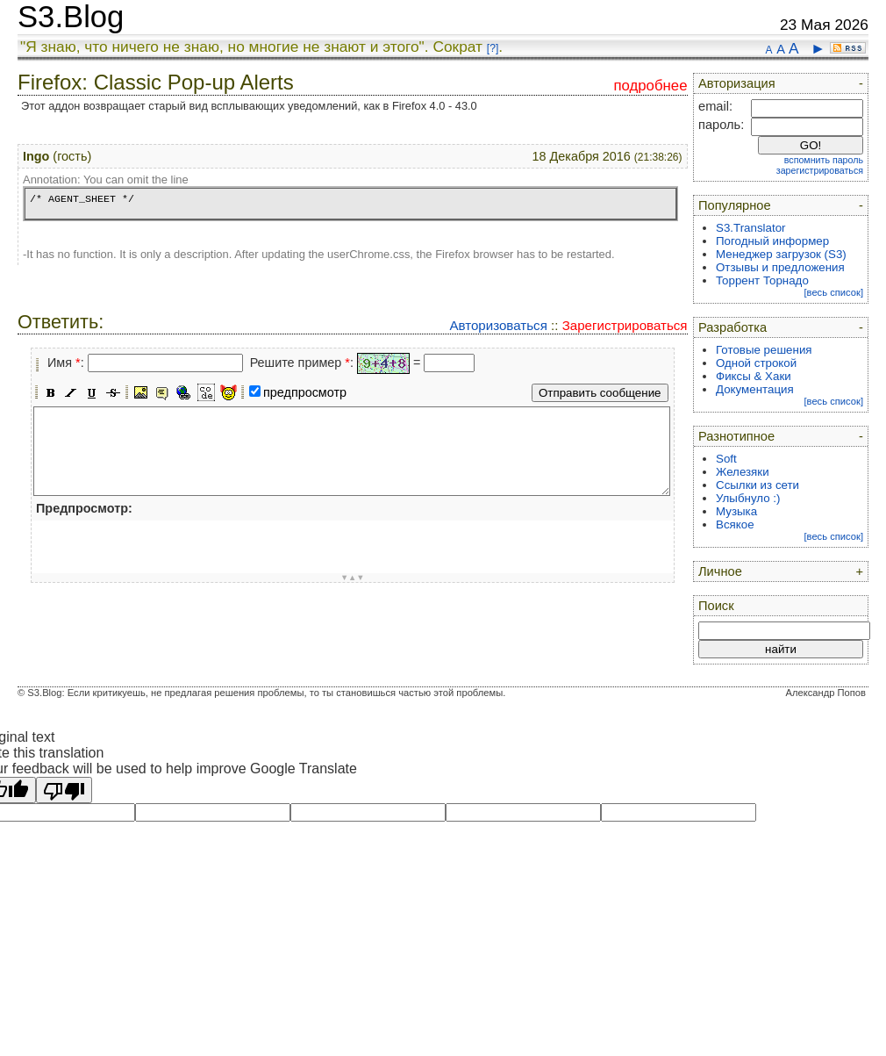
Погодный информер (772, 241)
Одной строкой (756, 363)
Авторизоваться (498, 325)
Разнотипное (736, 436)
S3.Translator (751, 227)
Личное (720, 571)
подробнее (650, 85)
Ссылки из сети (757, 485)
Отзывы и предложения (780, 267)
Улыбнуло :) (748, 498)
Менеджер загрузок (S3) (781, 254)
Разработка (732, 327)
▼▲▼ (352, 577)
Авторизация (736, 83)
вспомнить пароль (823, 159)
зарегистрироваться (819, 170)
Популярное (734, 205)
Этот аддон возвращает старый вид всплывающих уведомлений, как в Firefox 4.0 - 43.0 (249, 105)
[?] (492, 48)
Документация (755, 389)
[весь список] (833, 292)
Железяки (742, 471)
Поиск (716, 606)
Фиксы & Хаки (753, 376)
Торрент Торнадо (762, 280)
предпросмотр (305, 392)
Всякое (735, 524)
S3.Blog (71, 16)
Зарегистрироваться (625, 325)
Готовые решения (764, 349)
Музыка (736, 511)
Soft (726, 458)
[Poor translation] (64, 790)
